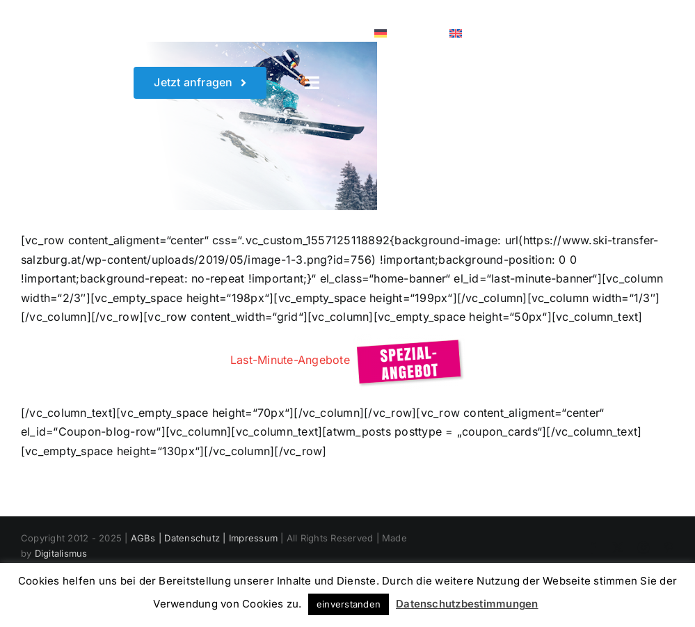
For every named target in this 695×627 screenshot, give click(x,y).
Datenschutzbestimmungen (467, 603)
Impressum (253, 537)
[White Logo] (56, 19)
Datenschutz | (196, 537)
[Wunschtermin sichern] (200, 82)
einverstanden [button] (349, 604)
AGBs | (148, 537)
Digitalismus (61, 553)
